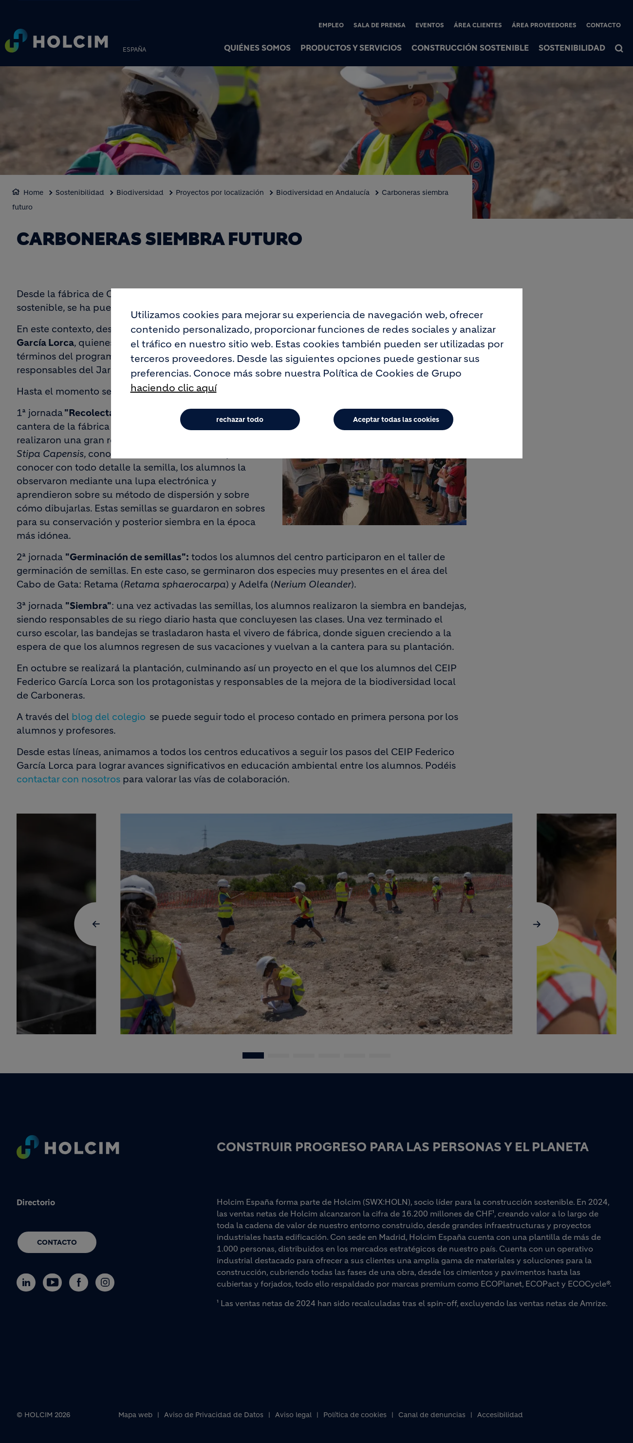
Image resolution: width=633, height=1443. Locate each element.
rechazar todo (239, 420)
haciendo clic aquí (173, 388)
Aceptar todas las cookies (396, 420)
